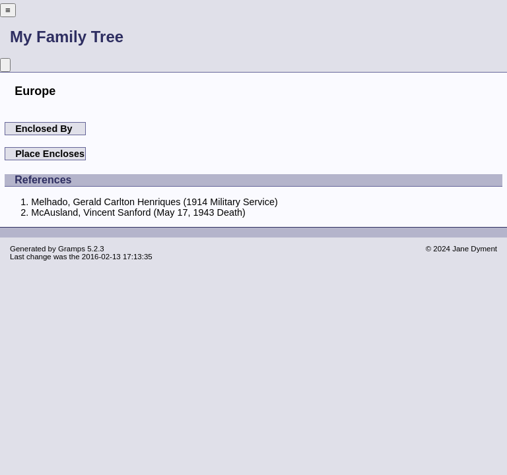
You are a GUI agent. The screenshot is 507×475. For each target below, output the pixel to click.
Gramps (71, 249)
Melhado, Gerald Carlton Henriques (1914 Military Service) (154, 202)
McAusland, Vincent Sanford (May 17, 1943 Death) (138, 212)
